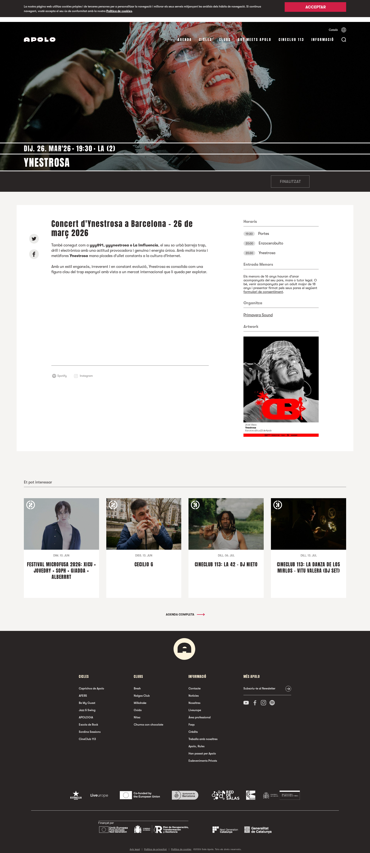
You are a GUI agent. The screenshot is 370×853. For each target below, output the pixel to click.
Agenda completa (185, 609)
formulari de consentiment (263, 287)
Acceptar (315, 9)
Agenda (185, 34)
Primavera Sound (258, 310)
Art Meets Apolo (254, 34)
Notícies (193, 691)
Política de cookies (119, 11)
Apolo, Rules (196, 741)
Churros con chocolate (148, 719)
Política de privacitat (155, 844)
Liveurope (194, 705)
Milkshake (140, 698)
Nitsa (137, 712)
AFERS (83, 691)
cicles (205, 34)
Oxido (138, 705)
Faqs (191, 719)
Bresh (137, 683)
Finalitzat (290, 177)
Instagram (86, 371)
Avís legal (135, 844)
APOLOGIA (86, 712)
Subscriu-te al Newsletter (259, 683)
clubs (225, 34)
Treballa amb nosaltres (202, 734)
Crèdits (193, 727)
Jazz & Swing (87, 705)
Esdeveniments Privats (202, 756)
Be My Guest (87, 698)
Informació (322, 34)
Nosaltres (194, 698)
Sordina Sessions (90, 727)
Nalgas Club (142, 691)
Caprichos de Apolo (91, 683)
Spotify (62, 371)
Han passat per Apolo (202, 748)
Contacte (194, 683)
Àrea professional (199, 712)
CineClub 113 (291, 34)
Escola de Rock (88, 719)
